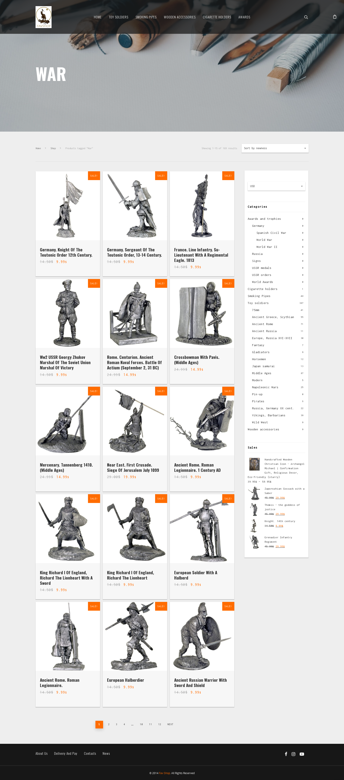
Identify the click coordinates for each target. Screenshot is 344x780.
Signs (256, 261)
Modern (257, 380)
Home (98, 16)
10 (141, 724)
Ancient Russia (264, 331)
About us (42, 753)
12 (159, 724)
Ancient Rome (262, 324)
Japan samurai (263, 366)
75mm (255, 310)
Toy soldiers (118, 16)
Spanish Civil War (271, 232)
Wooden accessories (263, 429)
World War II (267, 247)
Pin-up (257, 394)
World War (264, 240)
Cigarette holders (263, 289)
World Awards (262, 282)
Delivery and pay (65, 753)
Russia (257, 254)
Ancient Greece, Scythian (273, 317)
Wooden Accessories (180, 16)
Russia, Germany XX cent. (273, 408)
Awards (244, 16)
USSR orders (261, 275)
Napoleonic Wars (265, 387)
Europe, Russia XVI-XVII (272, 338)
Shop (53, 148)
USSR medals (261, 268)
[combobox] (275, 148)
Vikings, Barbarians (268, 415)
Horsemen (259, 359)
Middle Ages (261, 373)
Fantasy (258, 345)
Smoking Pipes (146, 16)
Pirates (258, 401)
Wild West (260, 422)
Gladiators (261, 352)
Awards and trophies (264, 218)
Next (170, 724)
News (106, 753)
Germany (258, 225)
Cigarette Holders (217, 16)
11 (150, 724)
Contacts (90, 753)
